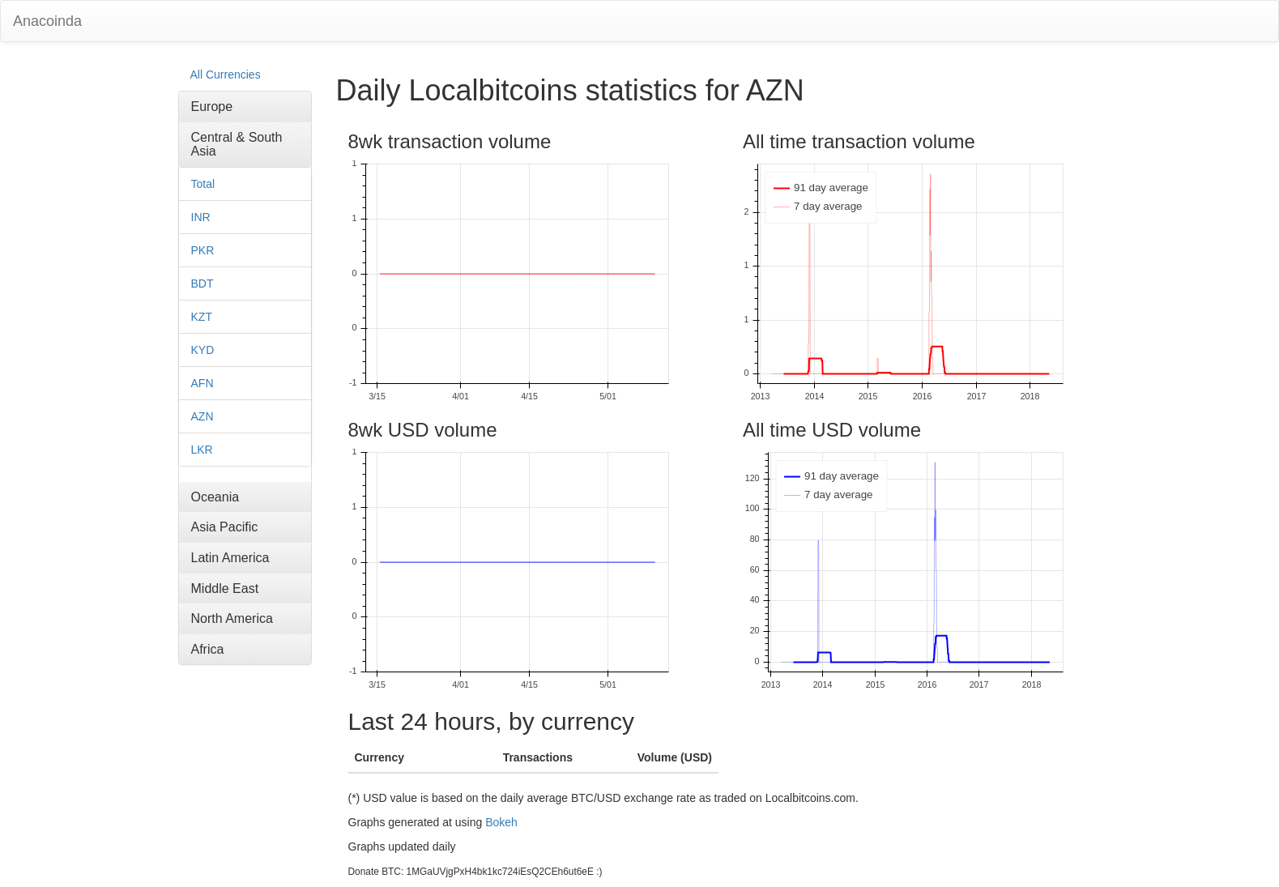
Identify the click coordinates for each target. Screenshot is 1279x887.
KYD (203, 349)
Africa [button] (207, 649)
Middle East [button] (225, 588)
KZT (201, 316)
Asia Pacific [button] (224, 527)
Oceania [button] (215, 497)
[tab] (245, 107)
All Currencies (225, 74)
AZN (202, 416)
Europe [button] (212, 106)
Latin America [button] (230, 558)
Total (203, 183)
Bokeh (501, 822)
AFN (202, 383)
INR (201, 217)
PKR (203, 250)
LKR (202, 449)
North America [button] (232, 618)
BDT (202, 283)
